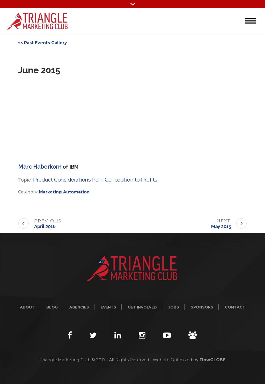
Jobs (173, 307)
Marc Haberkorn (39, 166)
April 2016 (44, 226)
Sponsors (202, 307)
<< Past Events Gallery (42, 42)
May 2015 (221, 226)
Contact (235, 307)
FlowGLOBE (212, 359)
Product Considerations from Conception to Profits (95, 180)
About (27, 307)
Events (108, 307)
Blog (52, 307)
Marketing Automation (64, 192)
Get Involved (142, 307)
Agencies (79, 307)
